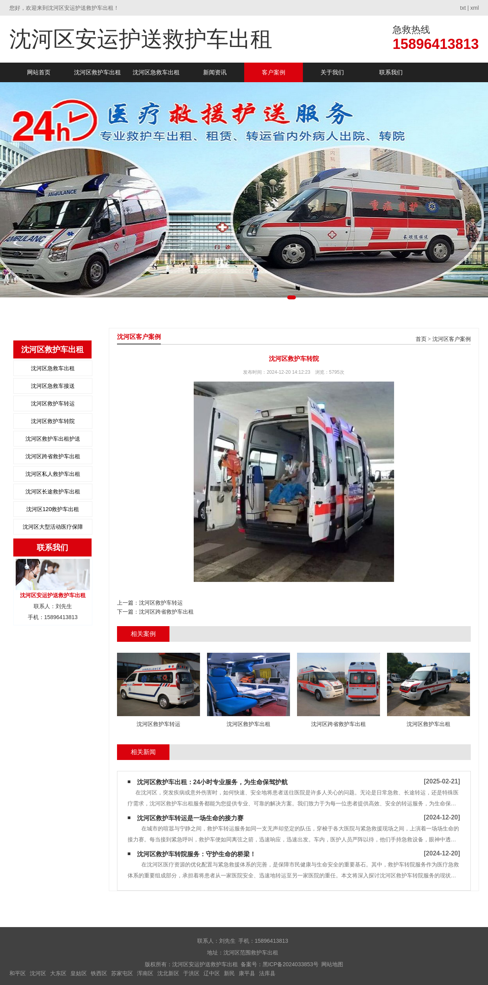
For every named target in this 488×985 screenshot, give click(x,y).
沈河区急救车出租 (156, 72)
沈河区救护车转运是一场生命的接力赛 (190, 818)
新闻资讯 (215, 72)
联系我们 (391, 72)
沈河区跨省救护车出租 (52, 456)
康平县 (247, 973)
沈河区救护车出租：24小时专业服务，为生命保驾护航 (212, 782)
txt (463, 8)
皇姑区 (78, 973)
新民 (229, 973)
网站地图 (332, 964)
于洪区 (191, 973)
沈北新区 (168, 973)
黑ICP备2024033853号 (291, 964)
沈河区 (38, 973)
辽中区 (211, 973)
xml (474, 8)
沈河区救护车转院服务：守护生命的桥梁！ (196, 854)
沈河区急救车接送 (53, 386)
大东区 (58, 973)
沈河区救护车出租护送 (52, 439)
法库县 (267, 973)
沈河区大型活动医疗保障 (53, 527)
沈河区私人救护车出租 (52, 474)
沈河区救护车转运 (53, 403)
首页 (421, 339)
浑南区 (145, 973)
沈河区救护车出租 (97, 72)
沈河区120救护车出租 (52, 509)
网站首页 (38, 72)
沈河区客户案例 (451, 339)
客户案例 (273, 72)
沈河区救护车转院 (53, 421)
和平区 (17, 973)
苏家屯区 (122, 973)
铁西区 (99, 973)
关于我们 (332, 72)
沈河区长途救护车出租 (52, 491)
